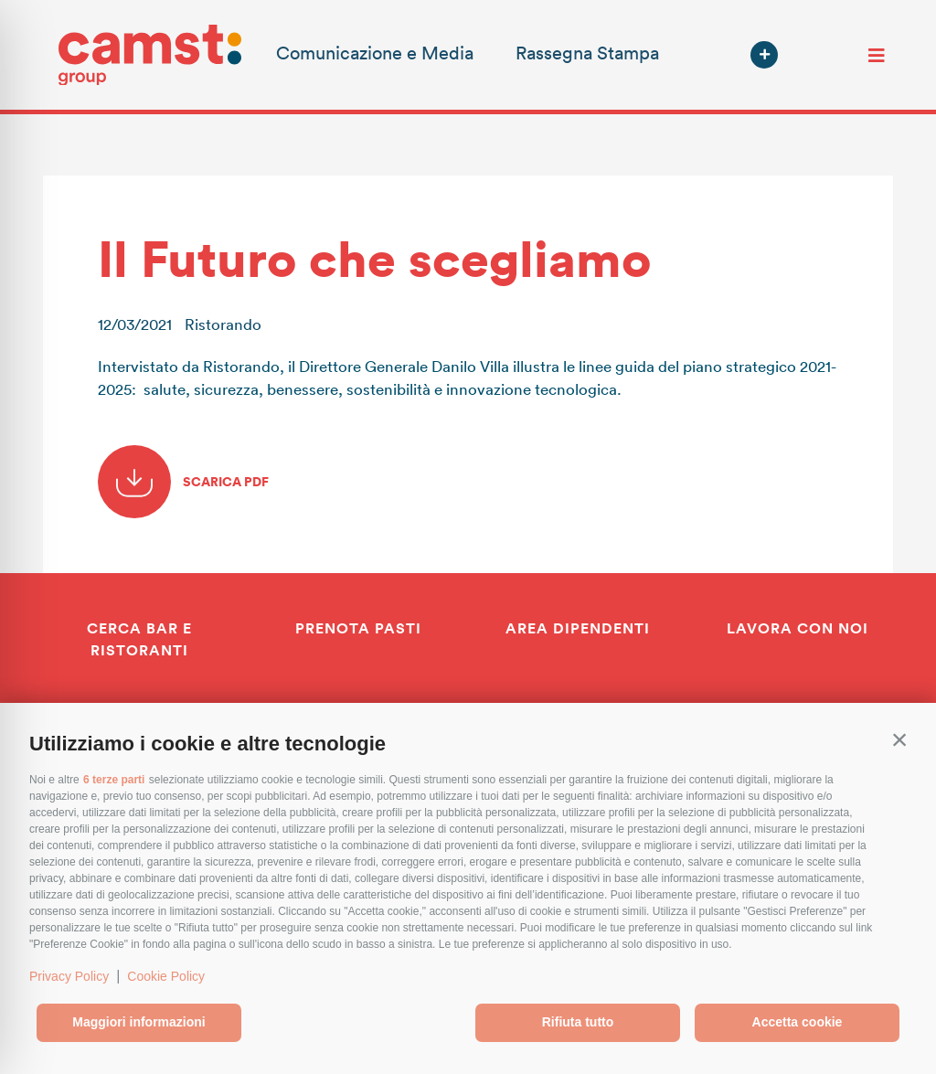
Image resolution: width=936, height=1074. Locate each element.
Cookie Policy (166, 976)
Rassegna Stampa (587, 52)
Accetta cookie (797, 1022)
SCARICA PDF (183, 481)
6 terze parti (113, 779)
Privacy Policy (69, 976)
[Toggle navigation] (876, 55)
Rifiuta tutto (578, 1022)
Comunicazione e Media (374, 52)
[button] (899, 739)
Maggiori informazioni (138, 1022)
